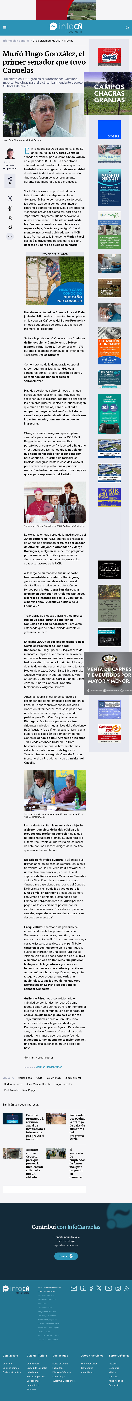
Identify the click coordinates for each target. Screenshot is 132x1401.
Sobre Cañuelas (119, 1355)
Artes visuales (116, 1381)
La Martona (58, 1368)
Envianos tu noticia (12, 1372)
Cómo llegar (33, 1363)
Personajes (114, 1385)
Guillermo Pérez (13, 1084)
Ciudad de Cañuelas (37, 1368)
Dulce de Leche (60, 1363)
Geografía (114, 1368)
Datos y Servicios (92, 1355)
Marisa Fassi (25, 1077)
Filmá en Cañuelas (61, 1372)
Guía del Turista (37, 1355)
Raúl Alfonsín (53, 1077)
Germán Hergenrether (49, 1066)
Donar (66, 1256)
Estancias (31, 1389)
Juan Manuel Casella (38, 1084)
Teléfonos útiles (89, 1363)
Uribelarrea (32, 1372)
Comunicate (10, 1355)
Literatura (113, 1376)
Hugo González (63, 1084)
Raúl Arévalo (11, 1090)
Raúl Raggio (29, 1090)
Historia (113, 1363)
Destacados (60, 1355)
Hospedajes (33, 1385)
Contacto (7, 1363)
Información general (16, 40)
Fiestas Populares (36, 1376)
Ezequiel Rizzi (73, 1077)
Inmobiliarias (87, 1372)
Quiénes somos (11, 1368)
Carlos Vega (58, 1376)
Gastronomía (33, 1381)
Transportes (87, 1368)
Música (112, 1372)
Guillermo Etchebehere (64, 1381)
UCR (39, 1077)
